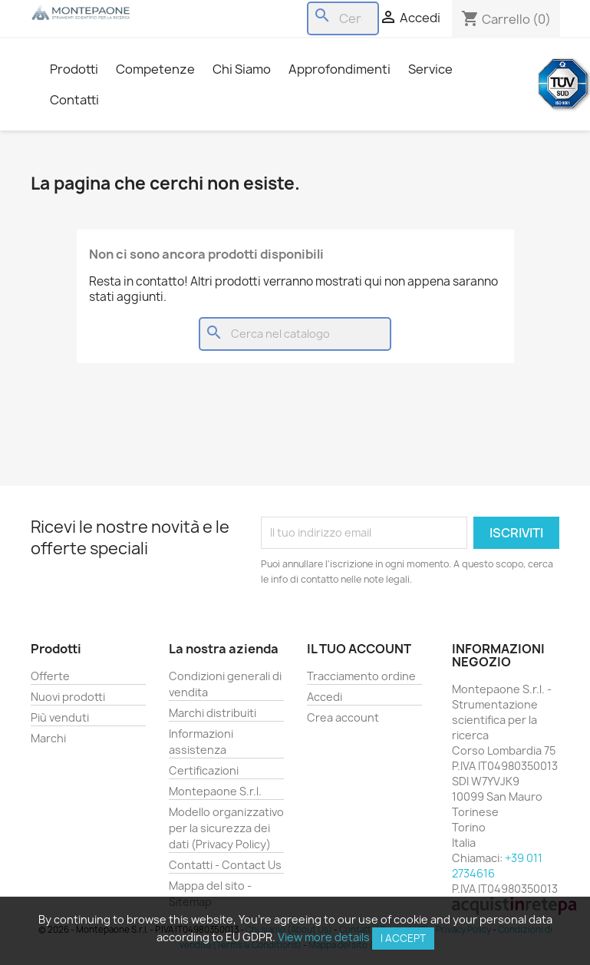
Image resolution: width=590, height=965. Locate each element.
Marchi (48, 738)
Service (430, 69)
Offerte (50, 676)
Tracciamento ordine (361, 676)
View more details (324, 937)
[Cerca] (343, 18)
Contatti (74, 99)
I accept (403, 938)
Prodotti (74, 69)
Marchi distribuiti (212, 713)
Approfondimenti (339, 69)
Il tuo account (359, 648)
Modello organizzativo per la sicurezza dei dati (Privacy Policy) (226, 828)
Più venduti (60, 717)
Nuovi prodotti (68, 696)
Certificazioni (204, 770)
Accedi (324, 696)
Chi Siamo (242, 69)
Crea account (343, 717)
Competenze (155, 69)
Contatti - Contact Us (225, 865)
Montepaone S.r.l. (215, 791)
